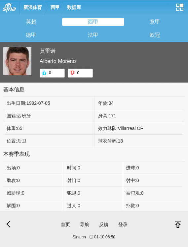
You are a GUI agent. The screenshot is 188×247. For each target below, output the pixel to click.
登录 (123, 224)
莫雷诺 (48, 51)
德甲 (31, 35)
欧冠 (155, 35)
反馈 (103, 224)
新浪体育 (32, 7)
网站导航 (179, 10)
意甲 (155, 22)
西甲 (55, 7)
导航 (84, 224)
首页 (65, 224)
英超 (31, 22)
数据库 (74, 7)
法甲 (93, 35)
